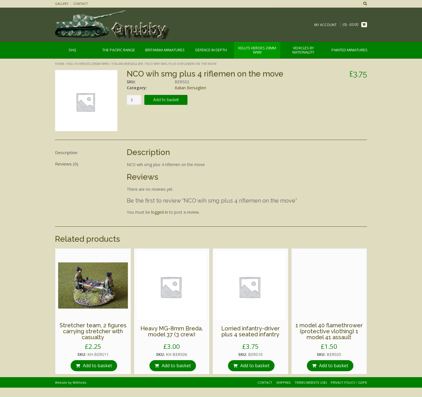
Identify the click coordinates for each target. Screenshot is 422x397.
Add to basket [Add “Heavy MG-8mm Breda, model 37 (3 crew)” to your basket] (176, 365)
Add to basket (166, 99)
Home (59, 63)
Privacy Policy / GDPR (349, 382)
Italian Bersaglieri (127, 63)
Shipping (283, 382)
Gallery (62, 3)
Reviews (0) (66, 164)
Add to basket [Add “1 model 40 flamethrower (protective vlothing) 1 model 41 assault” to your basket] (333, 365)
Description (66, 152)
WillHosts (79, 382)
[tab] (86, 152)
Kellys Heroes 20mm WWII (88, 63)
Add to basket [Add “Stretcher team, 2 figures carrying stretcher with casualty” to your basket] (97, 365)
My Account (325, 25)
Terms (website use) (311, 382)
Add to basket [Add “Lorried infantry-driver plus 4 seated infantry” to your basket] (254, 365)
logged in (159, 212)
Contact (80, 3)
